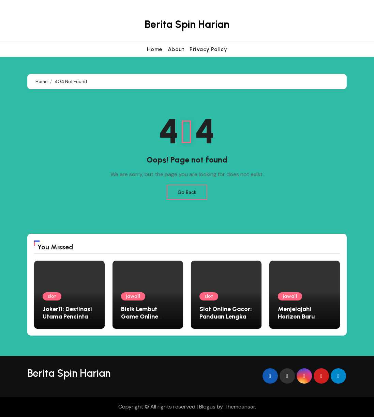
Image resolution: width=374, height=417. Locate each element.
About (176, 49)
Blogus (207, 406)
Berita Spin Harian (187, 24)
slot (52, 296)
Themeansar (239, 406)
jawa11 (133, 296)
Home (155, 49)
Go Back (187, 192)
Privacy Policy (208, 49)
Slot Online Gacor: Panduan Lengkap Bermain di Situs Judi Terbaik (225, 320)
